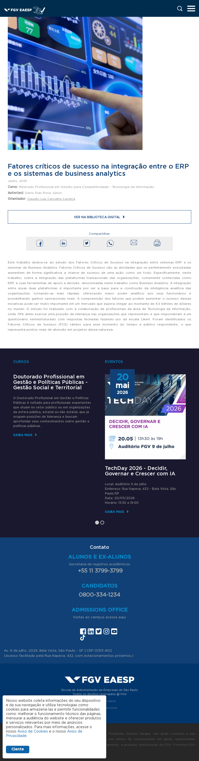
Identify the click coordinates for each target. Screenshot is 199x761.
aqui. (122, 617)
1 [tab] (97, 522)
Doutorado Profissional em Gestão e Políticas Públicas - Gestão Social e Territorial (50, 382)
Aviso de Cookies (32, 731)
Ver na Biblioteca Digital (97, 217)
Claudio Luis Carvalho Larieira (51, 198)
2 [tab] (102, 522)
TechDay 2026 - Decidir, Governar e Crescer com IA (140, 471)
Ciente (17, 749)
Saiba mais (22, 435)
